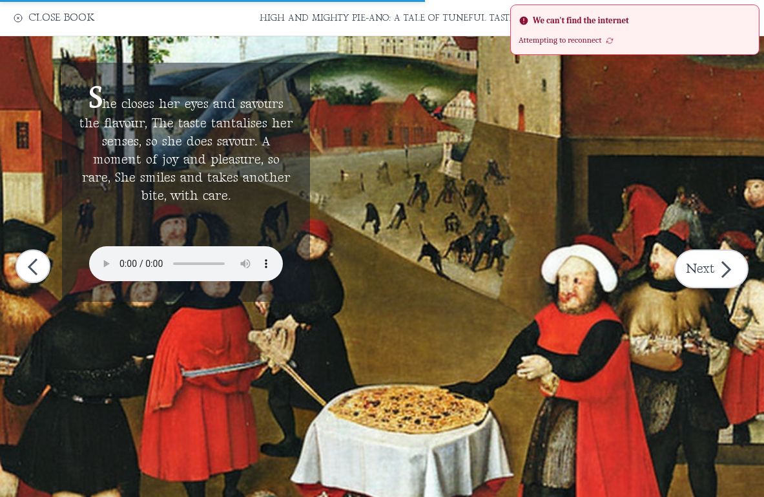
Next (712, 269)
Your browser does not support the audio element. (186, 263)
